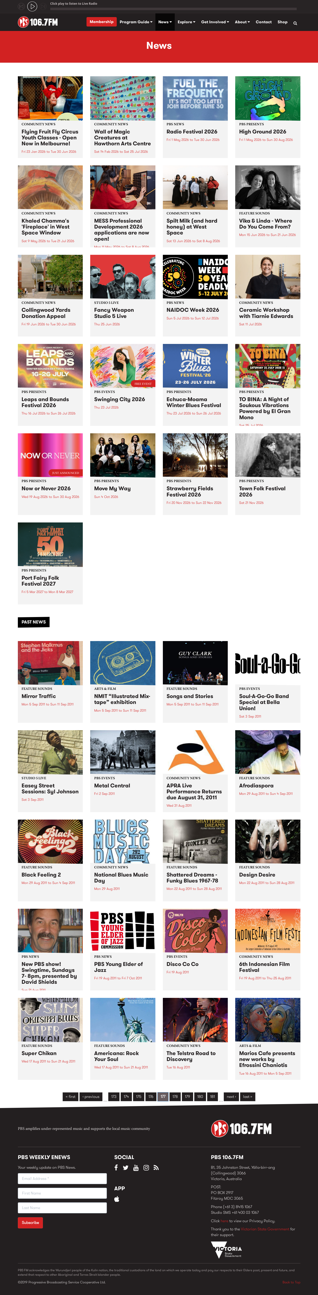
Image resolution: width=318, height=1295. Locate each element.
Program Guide (136, 22)
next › (231, 1096)
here (224, 1221)
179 (187, 1096)
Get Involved (215, 22)
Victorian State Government (265, 1229)
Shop (283, 22)
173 (113, 1096)
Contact (264, 22)
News (165, 22)
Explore (186, 22)
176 (150, 1096)
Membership (102, 22)
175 (138, 1096)
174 (126, 1096)
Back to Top (291, 1282)
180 (200, 1096)
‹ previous (91, 1096)
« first (70, 1096)
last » (247, 1096)
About (242, 22)
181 (212, 1096)
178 (175, 1096)
